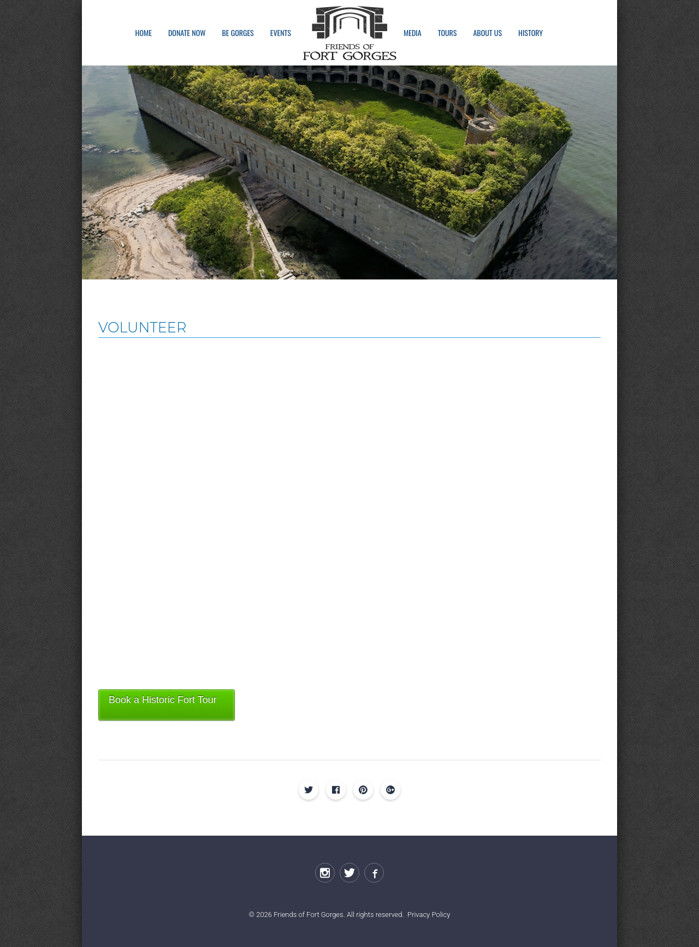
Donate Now (186, 32)
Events (280, 32)
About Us (487, 32)
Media (413, 32)
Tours (447, 32)
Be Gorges (237, 32)
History (530, 32)
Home (143, 32)
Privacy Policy (428, 914)
